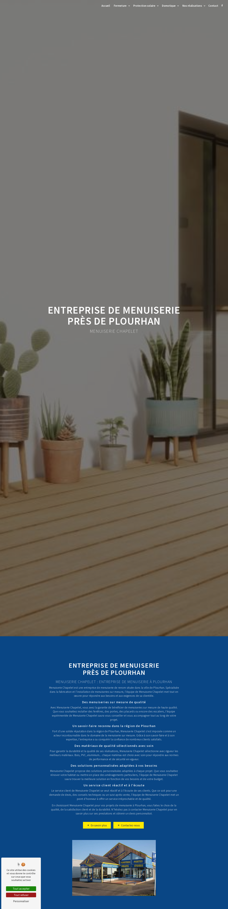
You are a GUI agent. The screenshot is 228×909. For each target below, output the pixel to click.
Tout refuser (21, 895)
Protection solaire (144, 5)
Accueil (105, 5)
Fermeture (120, 5)
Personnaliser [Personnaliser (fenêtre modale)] (21, 901)
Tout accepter (21, 888)
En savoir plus (97, 812)
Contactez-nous (128, 812)
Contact (213, 5)
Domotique (169, 5)
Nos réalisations (192, 5)
